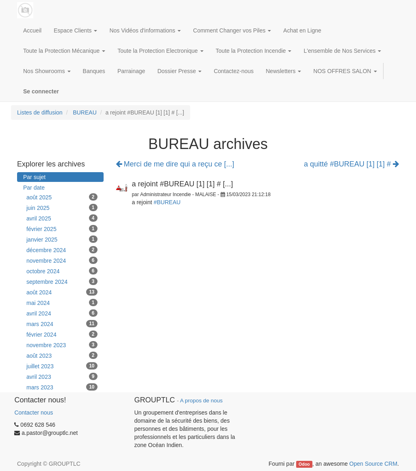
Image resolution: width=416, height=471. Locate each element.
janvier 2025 (62, 239)
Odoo (304, 464)
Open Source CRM (373, 463)
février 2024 (62, 334)
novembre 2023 (62, 344)
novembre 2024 (62, 260)
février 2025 (62, 228)
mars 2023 (62, 387)
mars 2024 (62, 323)
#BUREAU (167, 202)
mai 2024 (62, 302)
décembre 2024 (62, 249)
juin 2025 (62, 207)
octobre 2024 (62, 270)
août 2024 (62, 292)
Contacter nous (33, 412)
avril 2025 (62, 218)
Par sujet (34, 177)
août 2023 (62, 355)
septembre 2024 (62, 281)
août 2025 (62, 197)
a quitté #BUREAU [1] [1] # (351, 164)
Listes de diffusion (40, 112)
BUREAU (84, 112)
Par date (34, 187)
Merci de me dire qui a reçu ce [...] (175, 164)
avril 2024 (62, 313)
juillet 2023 (62, 365)
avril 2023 (62, 376)
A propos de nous (201, 401)
